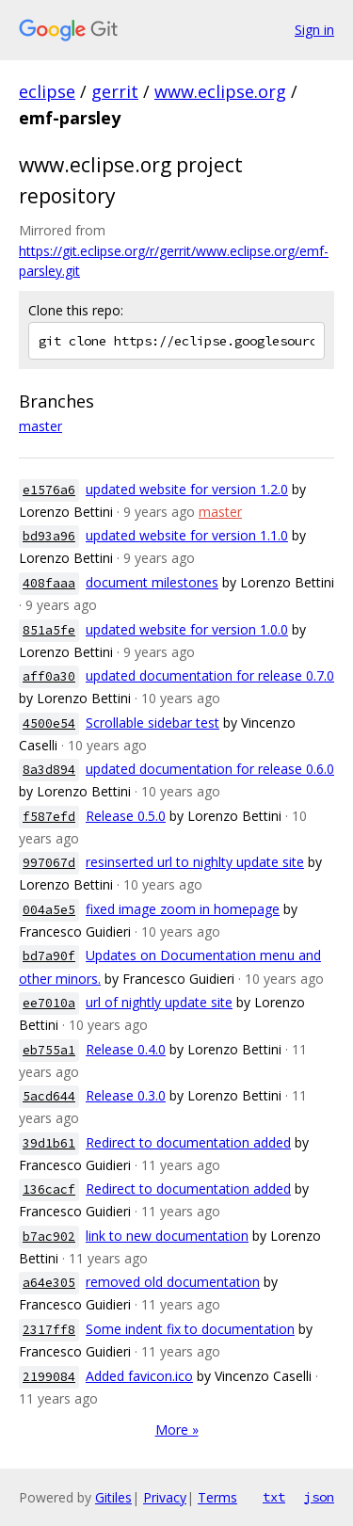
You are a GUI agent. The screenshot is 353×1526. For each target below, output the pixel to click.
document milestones (152, 582)
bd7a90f (49, 956)
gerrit (114, 91)
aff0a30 (49, 676)
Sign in (314, 30)
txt (274, 1496)
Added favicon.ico (139, 1376)
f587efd (49, 817)
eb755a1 (49, 1050)
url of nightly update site (159, 1002)
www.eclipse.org (220, 91)
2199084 (49, 1377)
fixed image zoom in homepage (183, 909)
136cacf (49, 1189)
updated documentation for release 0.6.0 (210, 769)
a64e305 (49, 1283)
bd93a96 (49, 536)
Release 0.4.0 (126, 1049)
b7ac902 (49, 1237)
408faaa (49, 583)
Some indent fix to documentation (190, 1329)
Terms (217, 1497)
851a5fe (49, 630)
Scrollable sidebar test (152, 722)
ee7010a (49, 1003)
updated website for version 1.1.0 (187, 535)
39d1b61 (49, 1143)
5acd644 (49, 1096)
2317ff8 (49, 1330)
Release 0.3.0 (126, 1095)
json (319, 1496)
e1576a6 (49, 490)
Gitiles (113, 1497)
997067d (49, 863)
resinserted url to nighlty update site (195, 862)
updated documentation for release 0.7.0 (210, 675)
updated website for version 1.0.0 (187, 629)
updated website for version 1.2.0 (187, 489)
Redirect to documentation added (188, 1142)
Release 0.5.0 (126, 816)
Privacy (164, 1497)
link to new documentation (167, 1236)
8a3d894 (49, 770)
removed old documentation (173, 1282)
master (40, 426)
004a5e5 (49, 910)
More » (177, 1429)
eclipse (47, 91)
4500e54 (49, 723)
